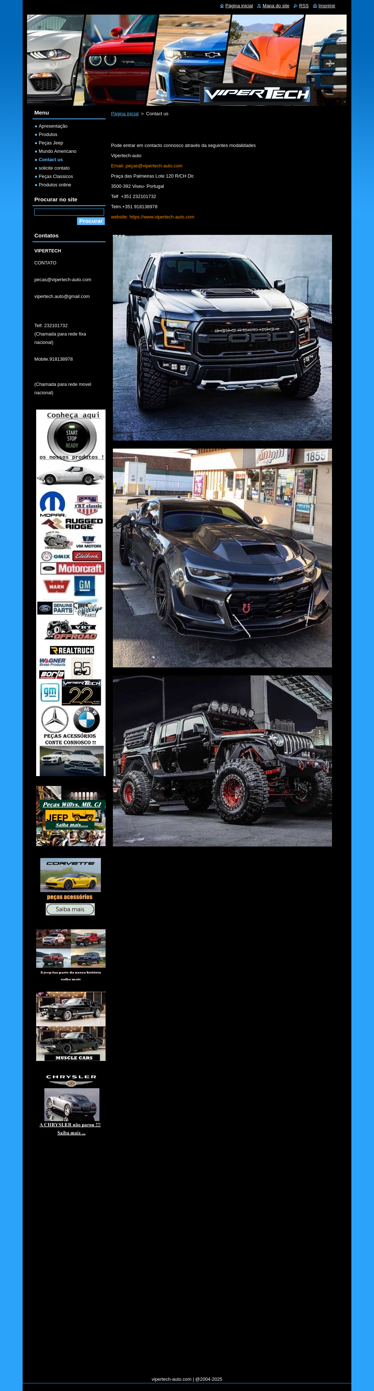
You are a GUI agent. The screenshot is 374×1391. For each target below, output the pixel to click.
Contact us (51, 159)
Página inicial (124, 113)
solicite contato (54, 168)
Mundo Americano (57, 151)
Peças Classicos (56, 176)
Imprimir (326, 5)
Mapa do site (276, 5)
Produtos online (55, 184)
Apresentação (53, 126)
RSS (304, 5)
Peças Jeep (51, 143)
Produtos (48, 134)
